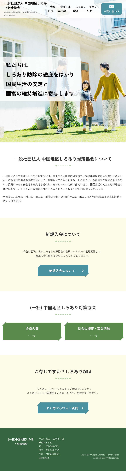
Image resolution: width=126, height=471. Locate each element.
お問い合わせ (112, 11)
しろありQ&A (79, 9)
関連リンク (92, 9)
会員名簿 (52, 9)
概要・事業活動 (64, 9)
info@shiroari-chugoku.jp (49, 455)
